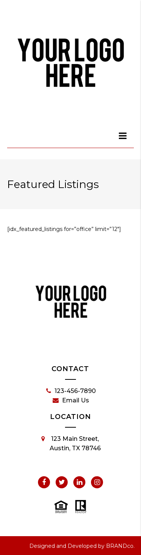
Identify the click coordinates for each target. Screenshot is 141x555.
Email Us (71, 400)
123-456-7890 (71, 391)
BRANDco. (120, 546)
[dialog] (123, 135)
